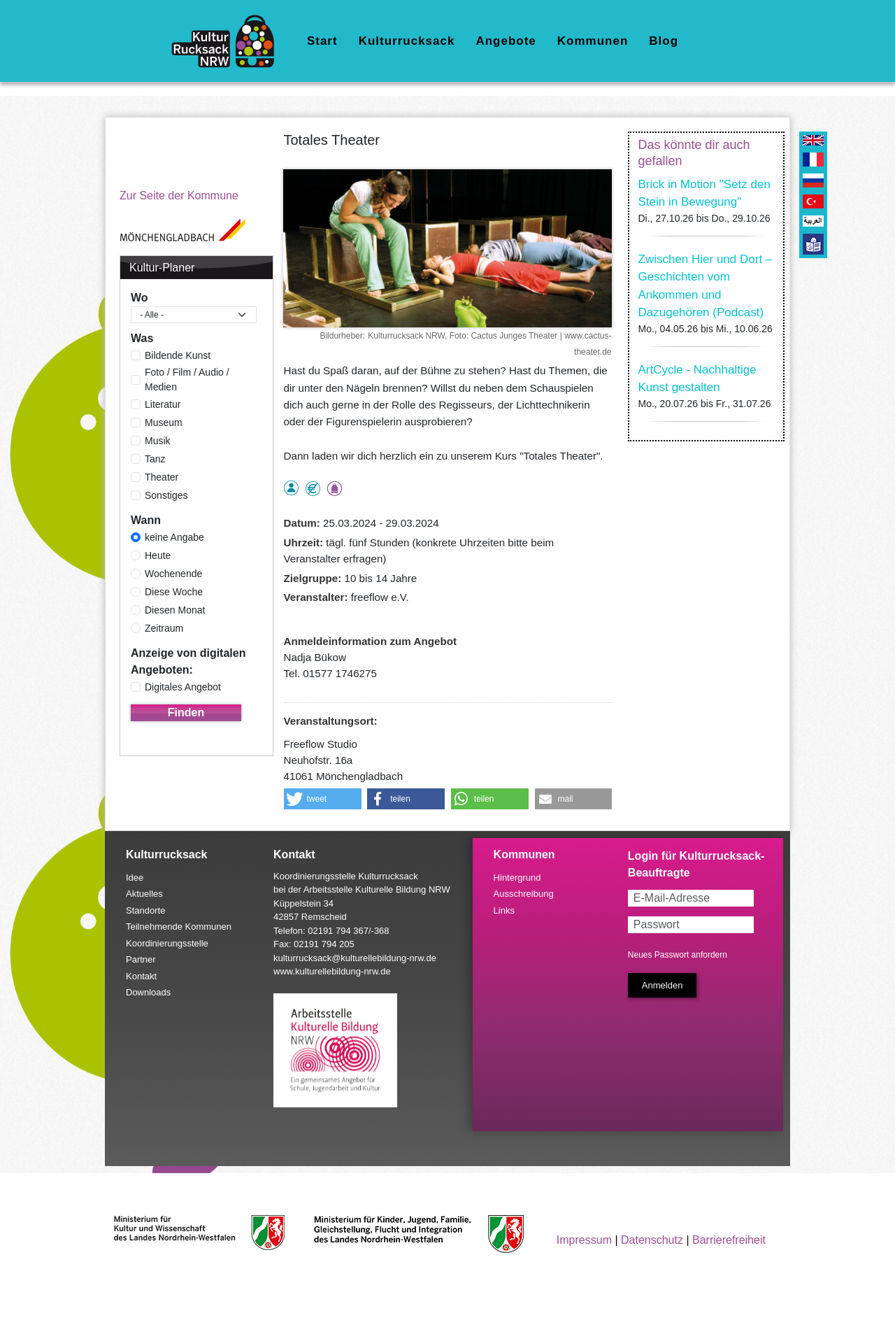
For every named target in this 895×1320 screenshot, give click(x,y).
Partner (141, 959)
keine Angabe (174, 537)
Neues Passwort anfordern (677, 955)
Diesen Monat (175, 610)
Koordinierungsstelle (167, 943)
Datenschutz (652, 1240)
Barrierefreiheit (729, 1240)
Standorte (145, 910)
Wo (139, 298)
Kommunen (593, 41)
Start (322, 41)
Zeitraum (164, 628)
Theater (161, 477)
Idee (134, 877)
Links (504, 910)
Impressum (584, 1240)
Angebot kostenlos (313, 488)
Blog (663, 41)
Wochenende (173, 573)
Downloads (148, 992)
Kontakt (141, 976)
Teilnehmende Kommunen (178, 926)
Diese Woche (174, 591)
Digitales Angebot (183, 687)
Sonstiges (166, 495)
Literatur (162, 404)
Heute (158, 555)
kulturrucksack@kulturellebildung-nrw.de (354, 958)
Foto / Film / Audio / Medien (187, 379)
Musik (158, 440)
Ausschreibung (524, 893)
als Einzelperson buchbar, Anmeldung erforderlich (291, 488)
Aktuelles (144, 893)
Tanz (155, 458)
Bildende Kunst (177, 355)
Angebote (505, 41)
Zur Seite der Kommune (179, 195)
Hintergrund (517, 877)
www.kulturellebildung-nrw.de (332, 971)
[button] (322, 798)
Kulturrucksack (407, 41)
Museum (163, 422)
